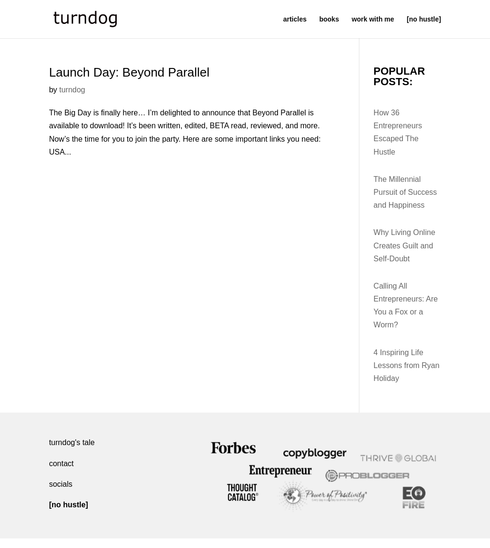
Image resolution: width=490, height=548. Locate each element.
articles (295, 19)
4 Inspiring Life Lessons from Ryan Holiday (407, 365)
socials (60, 484)
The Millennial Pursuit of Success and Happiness (405, 192)
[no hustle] (424, 19)
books (329, 19)
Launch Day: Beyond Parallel (129, 72)
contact (61, 463)
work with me (373, 19)
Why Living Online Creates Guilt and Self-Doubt (404, 245)
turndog (72, 90)
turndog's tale (72, 442)
